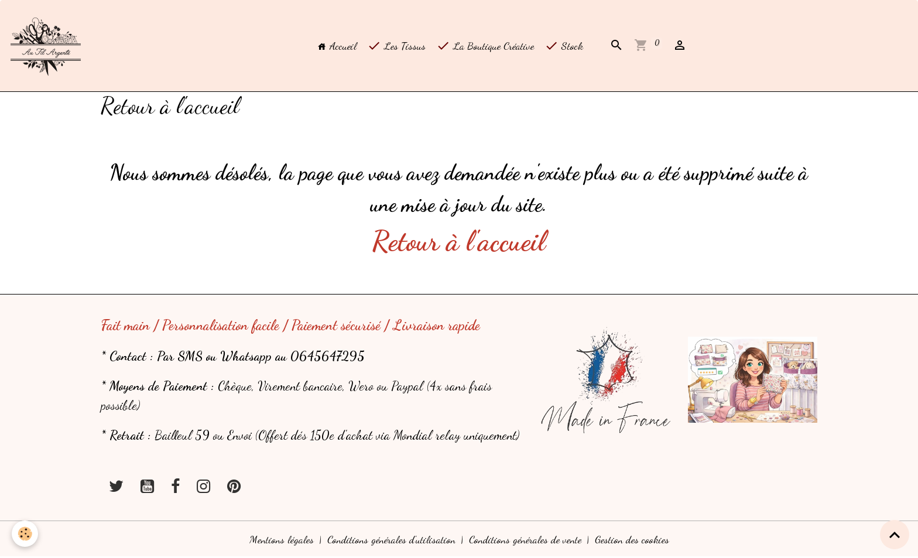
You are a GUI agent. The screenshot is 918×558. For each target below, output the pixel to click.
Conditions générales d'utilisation (391, 539)
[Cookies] (25, 534)
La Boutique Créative (485, 46)
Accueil (337, 45)
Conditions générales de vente (525, 539)
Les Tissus (396, 46)
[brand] (48, 46)
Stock (563, 46)
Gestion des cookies (632, 539)
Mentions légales (281, 539)
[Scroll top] (894, 534)
